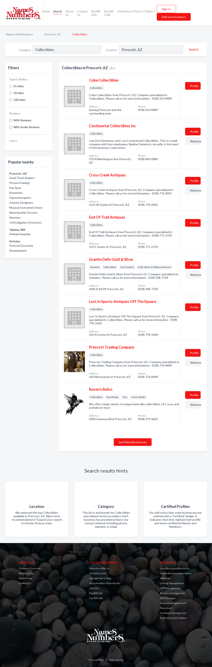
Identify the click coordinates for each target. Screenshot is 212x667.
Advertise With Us (99, 568)
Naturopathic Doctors (23, 212)
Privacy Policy (96, 659)
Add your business (174, 17)
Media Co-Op (26, 573)
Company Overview (30, 568)
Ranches (14, 217)
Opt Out (93, 588)
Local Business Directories (175, 568)
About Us (69, 13)
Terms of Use (116, 659)
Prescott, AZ (52, 34)
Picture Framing (19, 183)
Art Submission (97, 573)
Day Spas (15, 187)
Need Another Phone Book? (104, 583)
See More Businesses (133, 442)
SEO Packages (168, 598)
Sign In (166, 9)
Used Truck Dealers (22, 178)
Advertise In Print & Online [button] (135, 11)
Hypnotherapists (20, 197)
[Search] (193, 49)
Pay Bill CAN (108, 13)
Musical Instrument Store (25, 207)
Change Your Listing (100, 578)
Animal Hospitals (20, 234)
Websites (165, 578)
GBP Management (170, 588)
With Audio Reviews (26, 127)
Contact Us (82, 13)
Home (46, 11)
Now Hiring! (25, 578)
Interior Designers (21, 202)
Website (195, 141)
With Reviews (22, 120)
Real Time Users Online (173, 617)
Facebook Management (173, 613)
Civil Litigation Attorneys (25, 222)
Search (57, 11)
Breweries (16, 192)
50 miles (18, 93)
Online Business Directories (176, 573)
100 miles (19, 99)
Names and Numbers (19, 34)
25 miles (18, 86)
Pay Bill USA (95, 13)
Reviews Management (172, 593)
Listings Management (172, 583)
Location (111, 50)
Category (25, 50)
